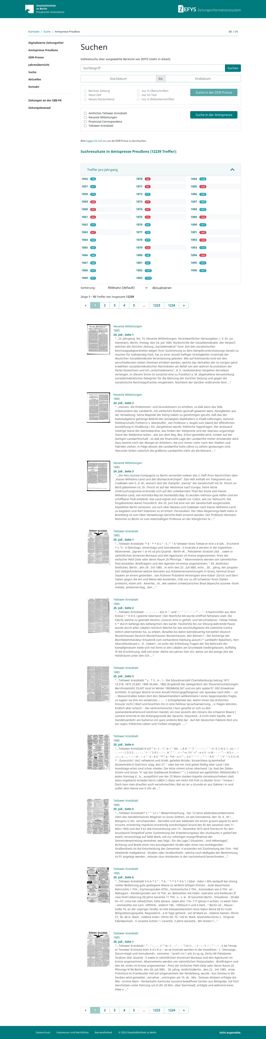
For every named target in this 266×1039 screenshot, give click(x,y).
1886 (194, 194)
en (236, 31)
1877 (139, 232)
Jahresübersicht (38, 65)
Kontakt (33, 87)
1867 (85, 262)
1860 (85, 209)
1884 (194, 179)
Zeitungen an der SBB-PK (45, 100)
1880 (139, 255)
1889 (194, 217)
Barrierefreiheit (103, 1032)
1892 (194, 240)
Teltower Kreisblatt (101, 125)
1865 (85, 247)
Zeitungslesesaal (39, 108)
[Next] (184, 305)
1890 (194, 224)
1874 (139, 209)
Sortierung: (88, 288)
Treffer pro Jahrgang (102, 170)
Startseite (33, 31)
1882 (139, 270)
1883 (139, 278)
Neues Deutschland (101, 99)
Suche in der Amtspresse (214, 115)
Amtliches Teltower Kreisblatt (108, 113)
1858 (85, 194)
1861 (85, 217)
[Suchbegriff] (153, 68)
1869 (85, 278)
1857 (85, 186)
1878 (139, 240)
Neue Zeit (95, 95)
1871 (139, 186)
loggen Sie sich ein (96, 140)
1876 (139, 224)
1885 (194, 186)
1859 (85, 201)
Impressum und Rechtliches (73, 1032)
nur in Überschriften (155, 91)
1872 (139, 194)
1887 (194, 201)
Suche (47, 31)
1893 (194, 247)
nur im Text (149, 95)
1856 (85, 179)
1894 (194, 255)
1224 (171, 305)
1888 (194, 209)
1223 (156, 305)
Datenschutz (43, 1032)
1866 (85, 255)
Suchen (233, 68)
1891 (194, 232)
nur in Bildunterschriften (158, 99)
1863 (85, 232)
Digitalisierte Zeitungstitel (45, 43)
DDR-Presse (36, 57)
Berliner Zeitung (99, 91)
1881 (139, 262)
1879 (139, 247)
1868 (85, 270)
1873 (139, 201)
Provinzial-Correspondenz (105, 121)
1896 (194, 270)
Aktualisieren (162, 288)
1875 (139, 217)
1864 (85, 240)
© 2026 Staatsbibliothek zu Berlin (137, 1032)
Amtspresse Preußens (43, 50)
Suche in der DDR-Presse (214, 92)
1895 (194, 262)
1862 (85, 224)
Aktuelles (34, 79)
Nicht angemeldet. (230, 1032)
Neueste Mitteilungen (103, 117)
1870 (139, 179)
